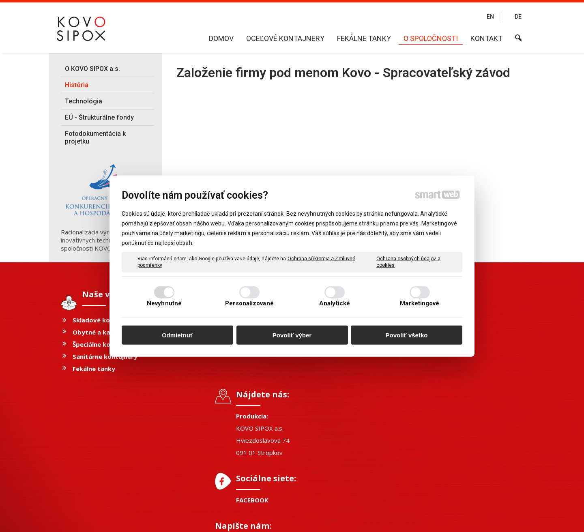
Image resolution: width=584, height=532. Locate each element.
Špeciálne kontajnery (104, 344)
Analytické (334, 303)
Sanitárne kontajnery (105, 356)
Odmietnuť (177, 335)
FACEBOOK (256, 400)
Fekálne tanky (94, 369)
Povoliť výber (292, 335)
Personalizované (249, 303)
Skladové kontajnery (104, 320)
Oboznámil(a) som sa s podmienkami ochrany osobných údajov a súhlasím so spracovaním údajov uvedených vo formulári (454, 422)
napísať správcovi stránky (274, 520)
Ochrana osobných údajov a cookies (408, 262)
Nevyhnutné (164, 303)
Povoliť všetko (407, 335)
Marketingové (419, 303)
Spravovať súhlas (420, 520)
